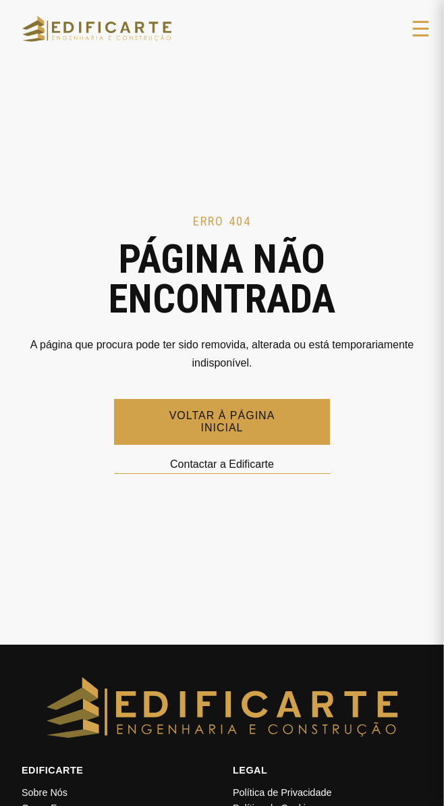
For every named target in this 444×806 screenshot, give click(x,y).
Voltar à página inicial (222, 421)
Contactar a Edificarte (222, 464)
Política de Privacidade (282, 792)
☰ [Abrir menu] (421, 29)
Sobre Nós (44, 792)
